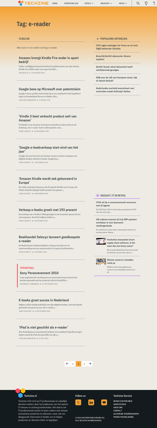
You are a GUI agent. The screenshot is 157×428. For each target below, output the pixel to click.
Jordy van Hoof (25, 311)
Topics (87, 3)
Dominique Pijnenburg (29, 284)
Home (55, 3)
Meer (121, 3)
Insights (105, 3)
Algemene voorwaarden (126, 413)
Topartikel (27, 268)
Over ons (118, 407)
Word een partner (122, 401)
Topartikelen (71, 3)
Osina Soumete (25, 131)
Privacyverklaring (123, 417)
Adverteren (119, 404)
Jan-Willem (23, 73)
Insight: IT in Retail (113, 195)
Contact (117, 410)
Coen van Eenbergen (27, 100)
